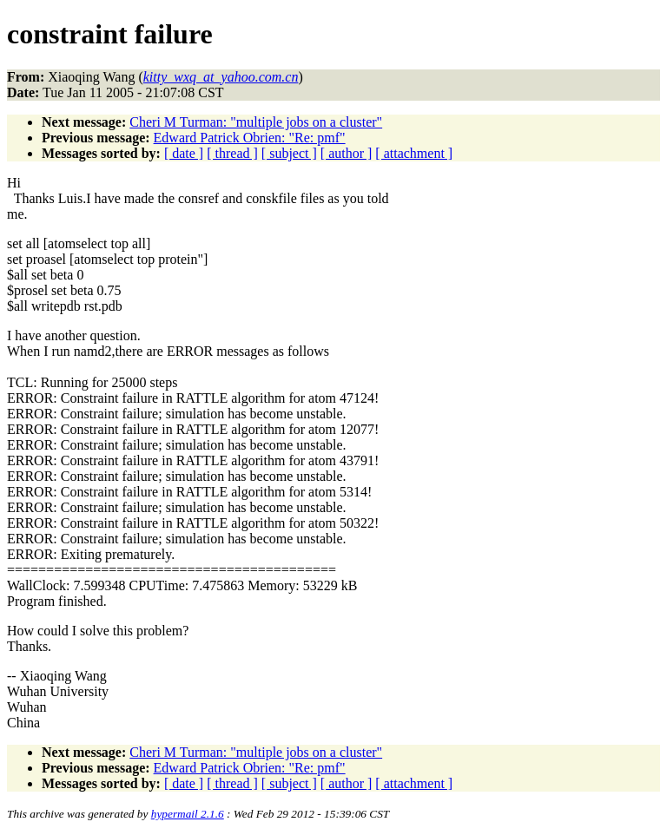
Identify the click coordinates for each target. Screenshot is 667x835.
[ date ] (183, 153)
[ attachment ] (413, 153)
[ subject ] (289, 153)
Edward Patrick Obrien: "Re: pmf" (250, 137)
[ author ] (346, 153)
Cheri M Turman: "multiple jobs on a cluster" (255, 122)
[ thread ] (232, 153)
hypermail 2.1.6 (187, 813)
